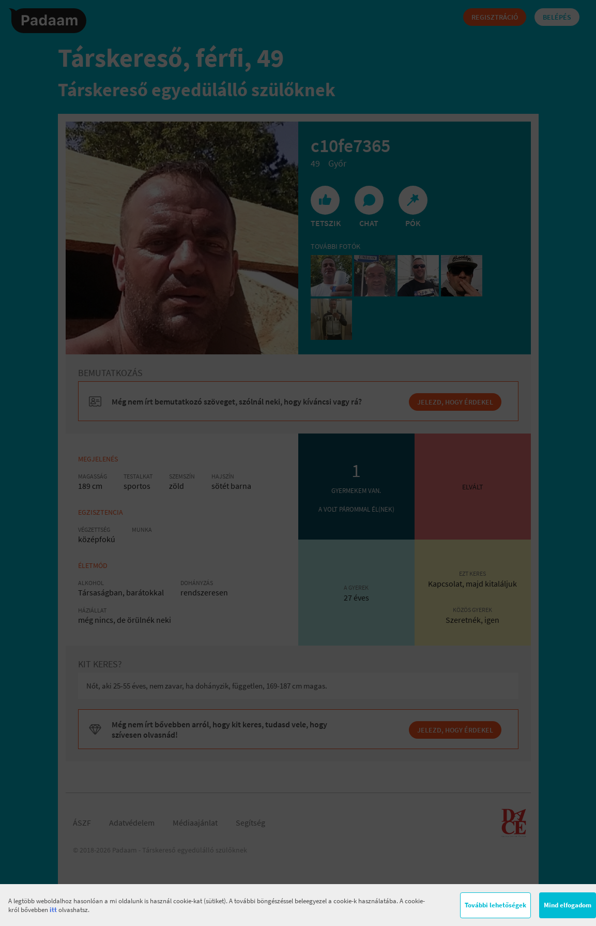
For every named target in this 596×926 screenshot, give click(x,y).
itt (53, 909)
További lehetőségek (495, 905)
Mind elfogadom (567, 905)
